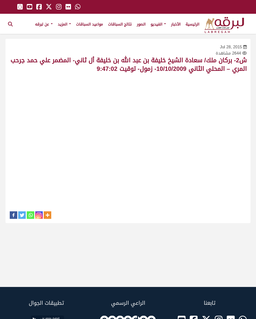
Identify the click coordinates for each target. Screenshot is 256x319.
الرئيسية (192, 24)
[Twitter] (22, 215)
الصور (141, 24)
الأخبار (175, 24)
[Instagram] (39, 215)
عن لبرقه (44, 24)
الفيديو (158, 24)
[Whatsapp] (30, 215)
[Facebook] (13, 215)
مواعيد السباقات (89, 24)
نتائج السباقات (120, 24)
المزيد (64, 24)
